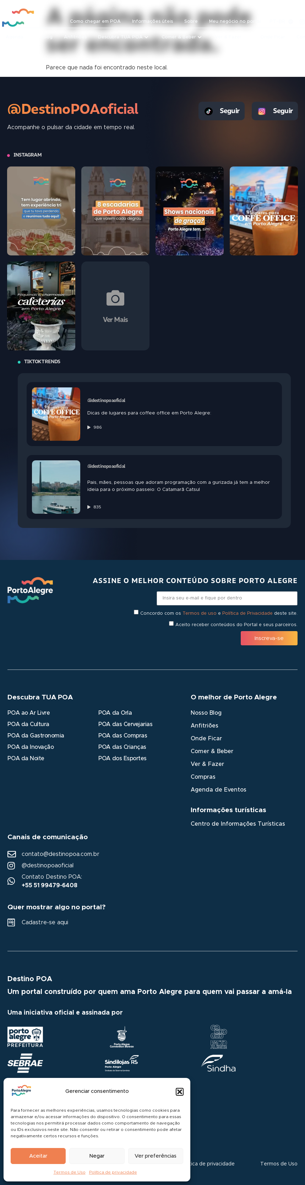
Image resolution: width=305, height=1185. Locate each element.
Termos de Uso (70, 1172)
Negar (96, 1156)
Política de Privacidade (247, 613)
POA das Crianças (122, 747)
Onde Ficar (206, 738)
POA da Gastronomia (35, 736)
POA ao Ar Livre (28, 713)
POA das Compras (122, 736)
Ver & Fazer (207, 764)
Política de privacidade (113, 1172)
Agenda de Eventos (218, 790)
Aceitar (38, 1156)
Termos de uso (200, 613)
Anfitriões (204, 726)
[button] (179, 1091)
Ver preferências (155, 1156)
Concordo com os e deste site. (219, 613)
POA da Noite (25, 758)
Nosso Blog (206, 713)
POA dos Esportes (122, 758)
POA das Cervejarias (125, 724)
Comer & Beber (212, 751)
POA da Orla (115, 713)
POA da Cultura (28, 724)
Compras (203, 777)
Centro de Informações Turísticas (238, 824)
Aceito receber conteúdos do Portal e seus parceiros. (236, 625)
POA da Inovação (30, 747)
